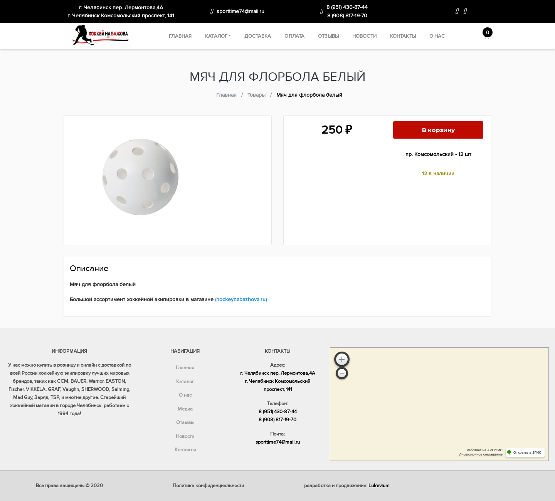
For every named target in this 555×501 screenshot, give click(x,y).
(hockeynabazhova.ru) (241, 299)
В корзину (438, 130)
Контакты (403, 36)
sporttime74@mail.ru (240, 11)
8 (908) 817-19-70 (347, 15)
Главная (180, 36)
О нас (437, 36)
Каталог (216, 36)
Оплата (294, 36)
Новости (364, 36)
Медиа (185, 409)
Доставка (257, 36)
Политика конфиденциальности (208, 486)
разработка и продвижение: (347, 486)
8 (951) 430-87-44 (347, 7)
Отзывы (328, 36)
